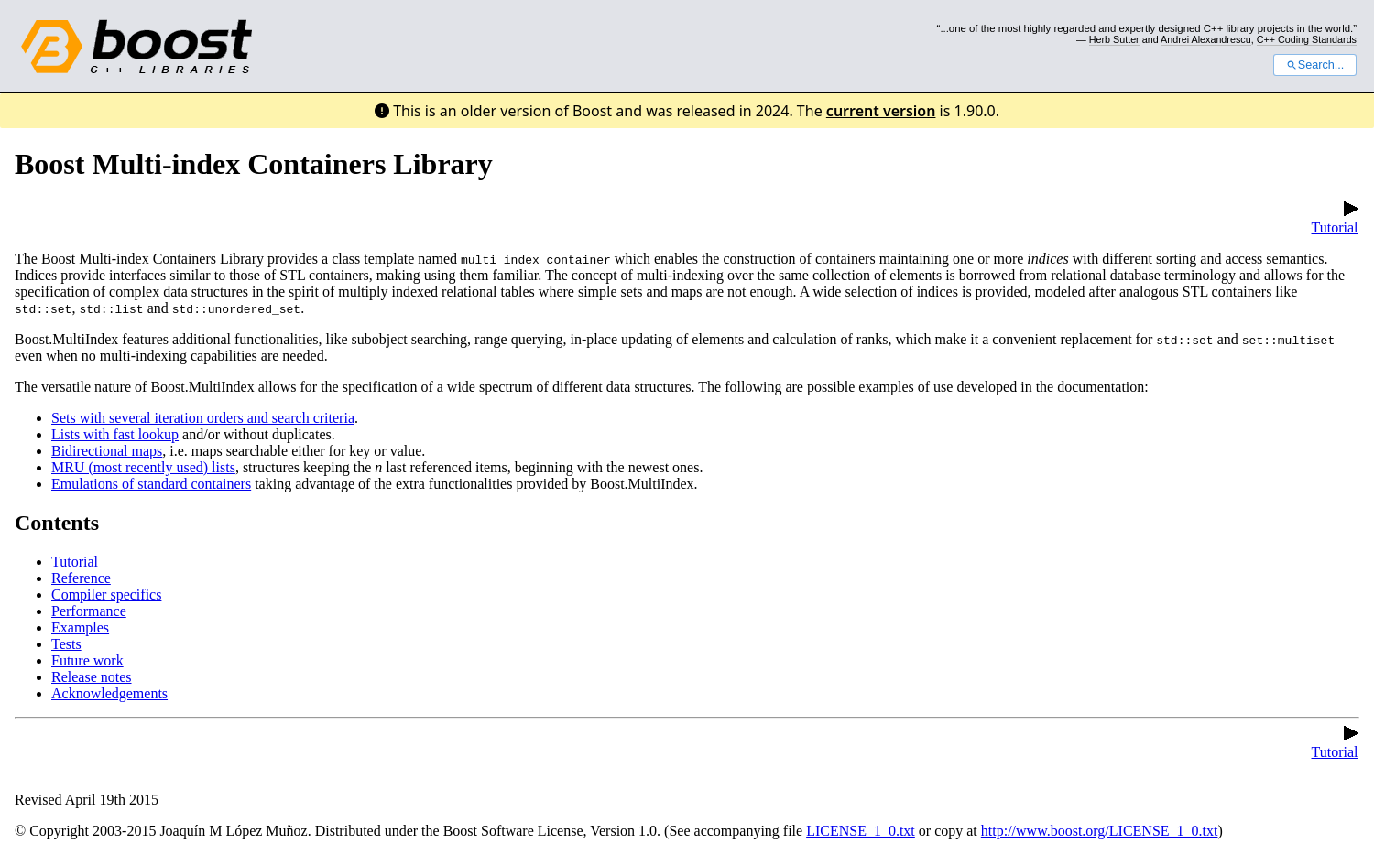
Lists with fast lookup (115, 434)
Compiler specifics (106, 594)
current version (881, 111)
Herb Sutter (1114, 39)
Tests (66, 644)
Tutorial (1335, 219)
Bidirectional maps (106, 451)
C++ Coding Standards (1307, 39)
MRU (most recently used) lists (143, 467)
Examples (80, 627)
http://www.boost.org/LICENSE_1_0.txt (1099, 830)
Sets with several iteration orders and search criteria (202, 418)
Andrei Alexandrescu (1206, 39)
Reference (81, 578)
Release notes (91, 677)
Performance (88, 611)
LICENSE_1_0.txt (860, 830)
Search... (1315, 65)
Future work (87, 660)
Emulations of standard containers (151, 484)
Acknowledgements (109, 693)
